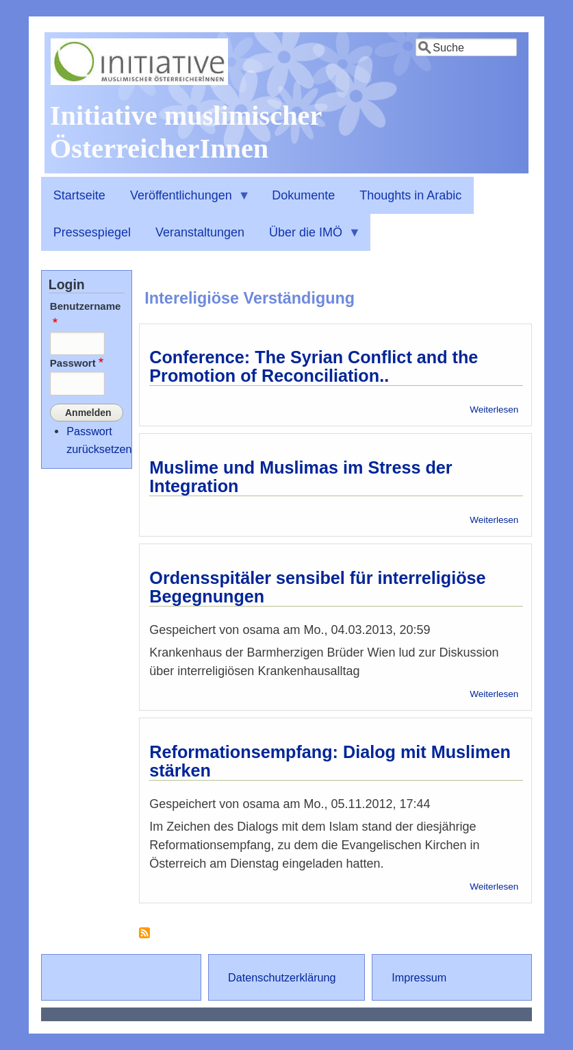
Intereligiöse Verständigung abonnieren (144, 938)
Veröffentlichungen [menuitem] (184, 201)
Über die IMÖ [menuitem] (309, 238)
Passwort (73, 363)
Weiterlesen (494, 409)
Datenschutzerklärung (281, 977)
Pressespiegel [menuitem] (92, 232)
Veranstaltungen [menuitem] (199, 232)
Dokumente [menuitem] (303, 195)
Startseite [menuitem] (79, 195)
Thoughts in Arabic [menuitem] (410, 195)
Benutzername (85, 306)
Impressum (419, 977)
